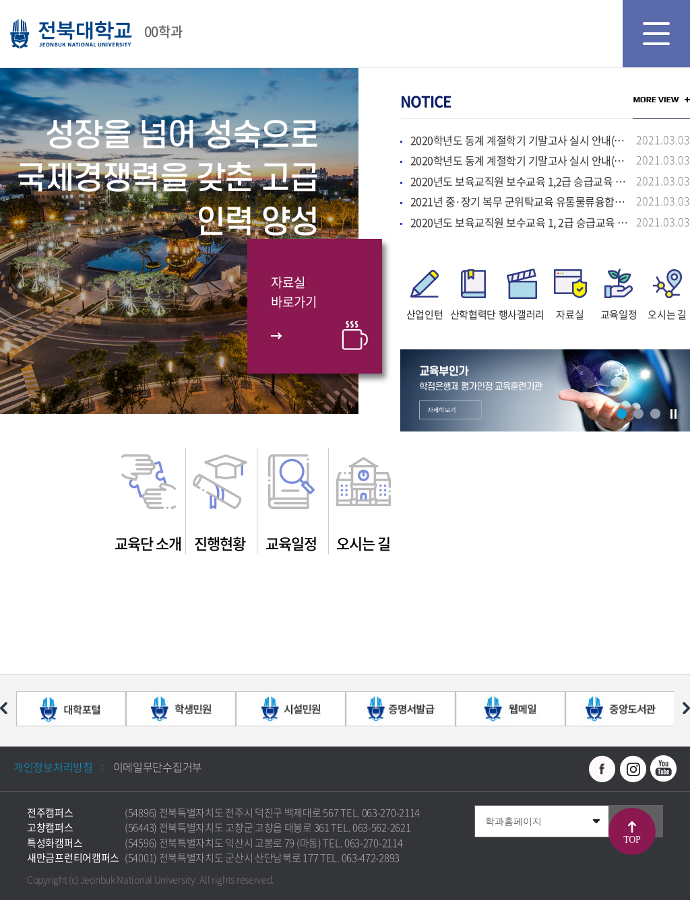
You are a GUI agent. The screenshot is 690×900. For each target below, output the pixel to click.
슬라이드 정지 (673, 414)
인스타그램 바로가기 (632, 768)
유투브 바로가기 (663, 768)
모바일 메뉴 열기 (656, 33)
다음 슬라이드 (686, 708)
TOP (631, 840)
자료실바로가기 (293, 292)
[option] (424, 292)
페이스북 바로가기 (602, 768)
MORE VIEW (661, 99)
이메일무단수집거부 (157, 767)
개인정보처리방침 (53, 767)
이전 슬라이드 (3, 708)
